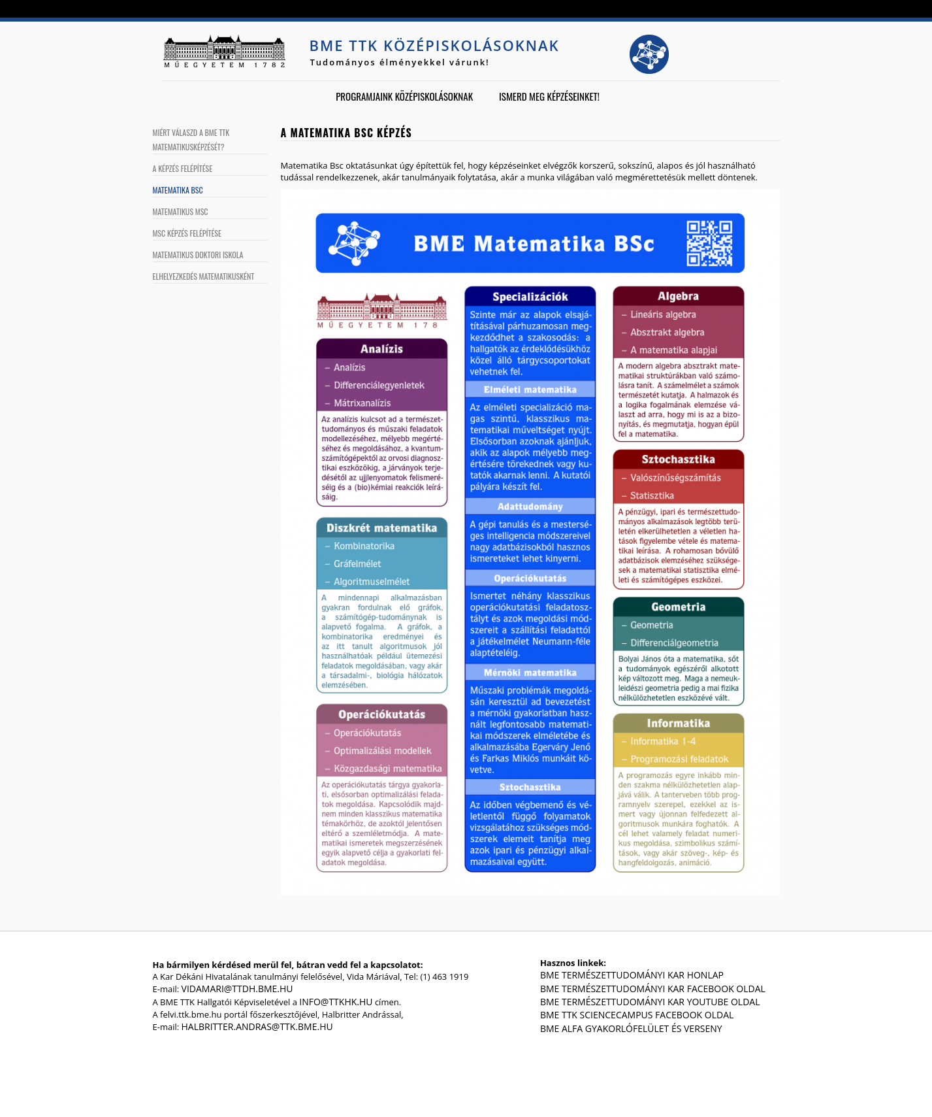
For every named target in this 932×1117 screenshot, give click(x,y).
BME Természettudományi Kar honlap (632, 975)
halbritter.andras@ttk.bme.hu (257, 1026)
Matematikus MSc (180, 211)
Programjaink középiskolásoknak (404, 96)
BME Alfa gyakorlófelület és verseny (631, 1028)
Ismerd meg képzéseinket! (549, 96)
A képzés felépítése (183, 168)
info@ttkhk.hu (335, 1001)
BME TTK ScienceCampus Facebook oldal (636, 1015)
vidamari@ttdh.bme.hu (237, 988)
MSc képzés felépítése (187, 233)
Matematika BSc (178, 189)
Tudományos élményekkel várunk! (400, 62)
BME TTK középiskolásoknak (435, 45)
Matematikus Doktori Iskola (198, 254)
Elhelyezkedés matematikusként (204, 276)
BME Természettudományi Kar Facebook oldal (652, 988)
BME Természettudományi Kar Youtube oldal (650, 1001)
